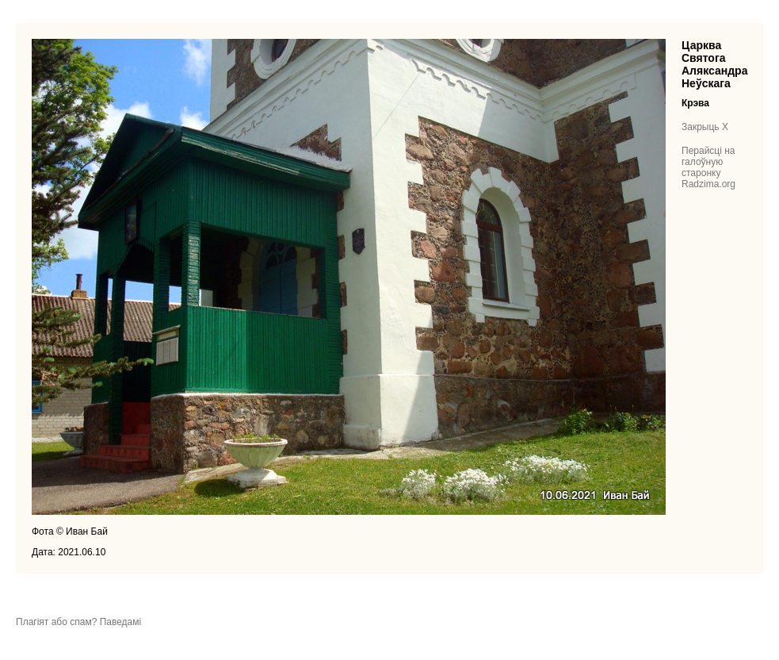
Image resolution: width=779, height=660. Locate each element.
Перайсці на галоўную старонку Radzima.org (708, 167)
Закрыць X (705, 126)
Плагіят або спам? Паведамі (78, 621)
